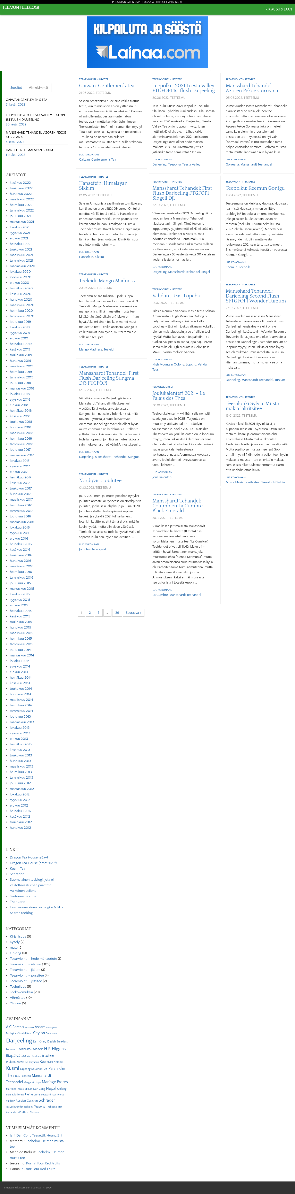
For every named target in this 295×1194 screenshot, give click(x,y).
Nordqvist (99, 549)
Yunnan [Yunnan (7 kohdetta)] (34, 1112)
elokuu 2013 (19, 739)
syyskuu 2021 (20, 233)
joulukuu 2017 (20, 450)
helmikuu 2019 (21, 372)
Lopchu (191, 364)
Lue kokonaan (89, 154)
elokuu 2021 (19, 238)
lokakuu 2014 (20, 661)
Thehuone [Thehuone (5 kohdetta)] (51, 1107)
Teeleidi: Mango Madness (107, 281)
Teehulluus (18, 987)
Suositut (16, 88)
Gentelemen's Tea (103, 159)
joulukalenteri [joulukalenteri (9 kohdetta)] (15, 1062)
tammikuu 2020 (22, 316)
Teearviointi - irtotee (93, 79)
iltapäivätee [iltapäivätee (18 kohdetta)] (16, 1055)
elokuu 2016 (19, 539)
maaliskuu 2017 (21, 500)
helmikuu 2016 (21, 572)
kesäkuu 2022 (20, 183)
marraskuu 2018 (22, 388)
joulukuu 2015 (20, 583)
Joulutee (85, 549)
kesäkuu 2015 (20, 616)
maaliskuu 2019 (21, 366)
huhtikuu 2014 (20, 694)
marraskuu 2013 (22, 722)
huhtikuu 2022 (21, 194)
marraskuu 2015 (22, 589)
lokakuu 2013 (20, 728)
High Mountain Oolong (168, 364)
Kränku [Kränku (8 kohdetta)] (58, 1062)
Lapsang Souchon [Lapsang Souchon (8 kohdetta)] (31, 1069)
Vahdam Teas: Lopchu (176, 296)
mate (14, 948)
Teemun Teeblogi (20, 7)
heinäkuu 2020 (21, 288)
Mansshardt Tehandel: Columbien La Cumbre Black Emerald (177, 506)
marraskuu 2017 (22, 455)
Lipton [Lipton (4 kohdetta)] (18, 1076)
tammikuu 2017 (21, 511)
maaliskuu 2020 (22, 305)
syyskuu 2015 (20, 600)
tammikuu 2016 (21, 578)
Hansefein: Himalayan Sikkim (103, 186)
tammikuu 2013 (21, 778)
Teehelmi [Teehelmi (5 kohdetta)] (28, 1107)
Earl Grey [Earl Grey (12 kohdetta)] (40, 1041)
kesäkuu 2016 (20, 550)
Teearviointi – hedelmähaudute (33, 959)
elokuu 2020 (19, 283)
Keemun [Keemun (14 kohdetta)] (46, 1062)
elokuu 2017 (19, 472)
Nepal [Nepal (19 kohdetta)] (51, 1088)
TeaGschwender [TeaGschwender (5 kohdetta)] (14, 1107)
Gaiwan (84, 159)
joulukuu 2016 (20, 516)
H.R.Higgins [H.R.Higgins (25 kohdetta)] (55, 1048)
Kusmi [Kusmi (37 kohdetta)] (12, 1068)
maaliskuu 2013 (21, 766)
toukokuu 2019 (21, 355)
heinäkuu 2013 (21, 744)
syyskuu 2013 (20, 733)
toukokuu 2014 (21, 689)
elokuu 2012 (19, 805)
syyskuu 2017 (20, 466)
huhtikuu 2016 (20, 561)
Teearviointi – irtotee (25, 964)
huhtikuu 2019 (20, 361)
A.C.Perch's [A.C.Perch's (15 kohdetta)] (15, 1027)
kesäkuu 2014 (20, 683)
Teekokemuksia (162, 386)
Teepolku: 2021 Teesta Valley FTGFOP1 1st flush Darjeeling (183, 88)
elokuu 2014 (19, 672)
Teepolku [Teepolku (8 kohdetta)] (39, 1106)
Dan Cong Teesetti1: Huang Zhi (39, 1135)
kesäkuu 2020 (20, 294)
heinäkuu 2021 (21, 244)
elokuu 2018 (19, 405)
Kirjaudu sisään (279, 9)
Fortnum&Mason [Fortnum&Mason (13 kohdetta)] (30, 1049)
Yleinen (15, 1003)
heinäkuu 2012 (21, 811)
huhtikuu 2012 (20, 828)
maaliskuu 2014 (21, 700)
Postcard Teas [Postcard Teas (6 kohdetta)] (49, 1094)
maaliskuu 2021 (21, 255)
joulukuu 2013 (20, 717)
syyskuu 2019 (20, 333)
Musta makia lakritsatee (243, 482)
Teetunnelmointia (23, 896)
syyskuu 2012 (20, 800)
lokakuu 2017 (19, 461)
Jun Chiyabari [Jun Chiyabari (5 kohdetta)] (32, 1062)
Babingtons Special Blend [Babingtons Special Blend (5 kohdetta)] (19, 1033)
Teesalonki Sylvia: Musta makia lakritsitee (252, 406)
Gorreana (232, 164)
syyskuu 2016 (20, 533)
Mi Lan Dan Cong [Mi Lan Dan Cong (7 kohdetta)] (35, 1089)
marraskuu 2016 (22, 522)
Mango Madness (90, 349)
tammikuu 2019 (21, 377)
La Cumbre (160, 595)
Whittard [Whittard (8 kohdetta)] (23, 1112)
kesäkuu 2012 (20, 817)
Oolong (15, 953)
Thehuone (17, 902)
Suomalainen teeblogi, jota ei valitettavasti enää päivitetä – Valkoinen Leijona (32, 885)
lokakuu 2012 (20, 794)
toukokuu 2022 (21, 188)
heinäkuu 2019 (21, 344)
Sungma (134, 457)
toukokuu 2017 (21, 488)
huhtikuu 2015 (20, 627)
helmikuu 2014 (21, 705)
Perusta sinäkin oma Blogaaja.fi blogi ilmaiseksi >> (147, 2)
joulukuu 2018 (20, 383)
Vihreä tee (17, 998)
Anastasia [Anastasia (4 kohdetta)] (29, 1027)
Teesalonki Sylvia (273, 482)
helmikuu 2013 (21, 772)
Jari (12, 1135)
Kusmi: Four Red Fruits (43, 1163)
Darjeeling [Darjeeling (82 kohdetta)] (19, 1040)
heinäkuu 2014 (21, 678)
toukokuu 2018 (21, 422)
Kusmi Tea (17, 868)
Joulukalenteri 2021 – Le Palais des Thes (178, 396)
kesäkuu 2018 (20, 416)
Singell (206, 272)
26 (117, 613)
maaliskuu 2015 (21, 633)
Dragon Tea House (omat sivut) (33, 863)
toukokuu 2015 (21, 622)
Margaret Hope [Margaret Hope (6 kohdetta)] (32, 1082)
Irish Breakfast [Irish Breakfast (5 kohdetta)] (34, 1056)
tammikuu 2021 (21, 261)
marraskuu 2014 (22, 655)
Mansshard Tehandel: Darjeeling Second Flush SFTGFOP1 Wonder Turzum (256, 296)
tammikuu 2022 (22, 210)
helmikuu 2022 (21, 205)
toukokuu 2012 (21, 822)
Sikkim (99, 257)
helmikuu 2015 (21, 639)
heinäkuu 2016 (21, 544)
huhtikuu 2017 (20, 494)
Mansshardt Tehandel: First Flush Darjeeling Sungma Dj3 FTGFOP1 (108, 378)
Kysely (15, 942)
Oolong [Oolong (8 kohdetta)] (62, 1089)
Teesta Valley (191, 164)
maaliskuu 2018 (21, 433)
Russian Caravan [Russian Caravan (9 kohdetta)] (27, 1100)
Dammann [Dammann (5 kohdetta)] (51, 1033)
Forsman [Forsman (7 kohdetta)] (11, 1049)
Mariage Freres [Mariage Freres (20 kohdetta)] (55, 1082)
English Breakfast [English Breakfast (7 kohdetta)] (57, 1041)
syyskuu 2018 (20, 400)
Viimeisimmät (38, 88)
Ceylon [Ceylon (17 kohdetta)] (39, 1033)
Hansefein (86, 257)
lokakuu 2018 (20, 394)
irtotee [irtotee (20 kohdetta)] (48, 1055)
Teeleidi (109, 349)
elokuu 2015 (19, 605)
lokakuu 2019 (20, 327)
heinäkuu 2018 (21, 411)
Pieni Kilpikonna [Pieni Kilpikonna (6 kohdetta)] (15, 1094)
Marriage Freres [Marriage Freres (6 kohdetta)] (15, 1088)
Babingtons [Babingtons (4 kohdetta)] (51, 1027)
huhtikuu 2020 (21, 300)
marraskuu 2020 (22, 266)
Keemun (231, 267)
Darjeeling (159, 164)
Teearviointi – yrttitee (26, 981)
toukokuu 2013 (21, 755)
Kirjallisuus (18, 936)
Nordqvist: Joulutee (100, 480)
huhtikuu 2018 (20, 427)
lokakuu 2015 (20, 594)
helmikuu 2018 (21, 439)
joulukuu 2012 (20, 783)
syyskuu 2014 (20, 666)
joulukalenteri (161, 477)
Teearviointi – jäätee (25, 970)
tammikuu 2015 (21, 644)
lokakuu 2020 (20, 272)
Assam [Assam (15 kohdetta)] (40, 1027)
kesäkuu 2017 (20, 483)
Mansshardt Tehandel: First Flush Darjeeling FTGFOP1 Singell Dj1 (182, 193)
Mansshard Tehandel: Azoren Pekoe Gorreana (252, 88)
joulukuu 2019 (20, 322)
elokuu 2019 (19, 338)
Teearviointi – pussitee (27, 975)
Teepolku (174, 164)
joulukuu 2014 (20, 650)
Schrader (17, 874)
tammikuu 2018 (21, 444)
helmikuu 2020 (21, 311)
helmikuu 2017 (21, 505)
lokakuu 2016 (20, 527)
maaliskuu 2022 (22, 199)
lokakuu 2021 (20, 227)
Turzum (280, 380)
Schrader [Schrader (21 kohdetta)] (47, 1100)
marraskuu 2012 (22, 789)
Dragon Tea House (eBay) (29, 857)
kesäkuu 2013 (20, 750)
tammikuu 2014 (21, 711)
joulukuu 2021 (20, 216)
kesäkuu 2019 (20, 349)
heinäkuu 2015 (21, 611)
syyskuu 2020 (20, 277)
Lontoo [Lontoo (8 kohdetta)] (26, 1076)
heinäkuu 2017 (20, 477)
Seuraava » (133, 613)
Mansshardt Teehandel (256, 164)
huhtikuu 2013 (20, 761)
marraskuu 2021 (22, 222)
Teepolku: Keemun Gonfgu (255, 188)
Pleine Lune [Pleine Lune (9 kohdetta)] (32, 1094)
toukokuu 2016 (21, 555)
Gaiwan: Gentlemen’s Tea (106, 85)
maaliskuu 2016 (21, 566)
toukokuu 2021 (21, 249)
